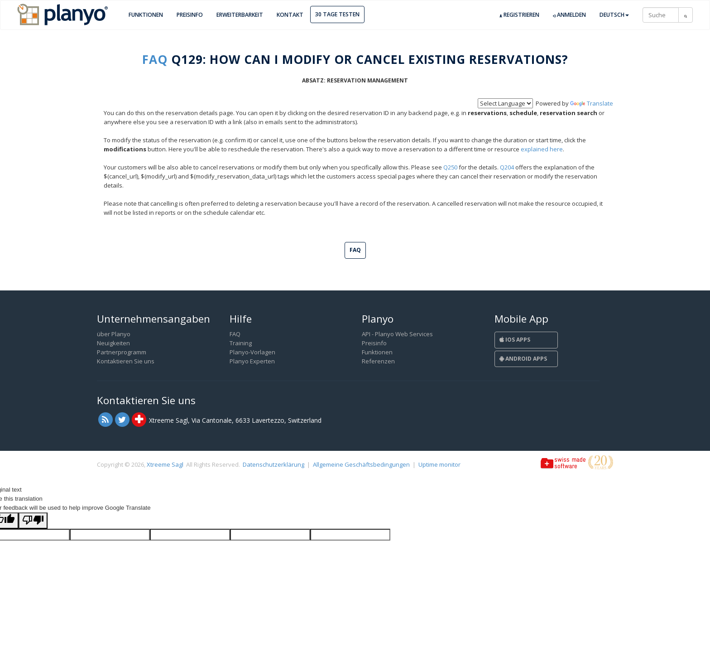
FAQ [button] (355, 250)
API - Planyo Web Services (397, 334)
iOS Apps (514, 339)
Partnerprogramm (121, 352)
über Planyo (113, 334)
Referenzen (378, 361)
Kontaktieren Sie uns (125, 361)
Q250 (450, 167)
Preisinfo (190, 15)
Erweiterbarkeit (239, 15)
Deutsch (614, 15)
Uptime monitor (439, 464)
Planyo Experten (252, 361)
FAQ (155, 59)
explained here (542, 149)
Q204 (507, 167)
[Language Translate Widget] (505, 103)
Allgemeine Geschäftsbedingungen (361, 464)
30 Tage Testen (337, 14)
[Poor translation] (33, 520)
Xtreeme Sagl (165, 464)
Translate (591, 103)
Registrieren (519, 15)
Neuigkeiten (113, 343)
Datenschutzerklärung (273, 464)
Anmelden (569, 15)
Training (241, 343)
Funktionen (146, 15)
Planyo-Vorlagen (252, 352)
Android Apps (523, 358)
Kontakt (290, 15)
